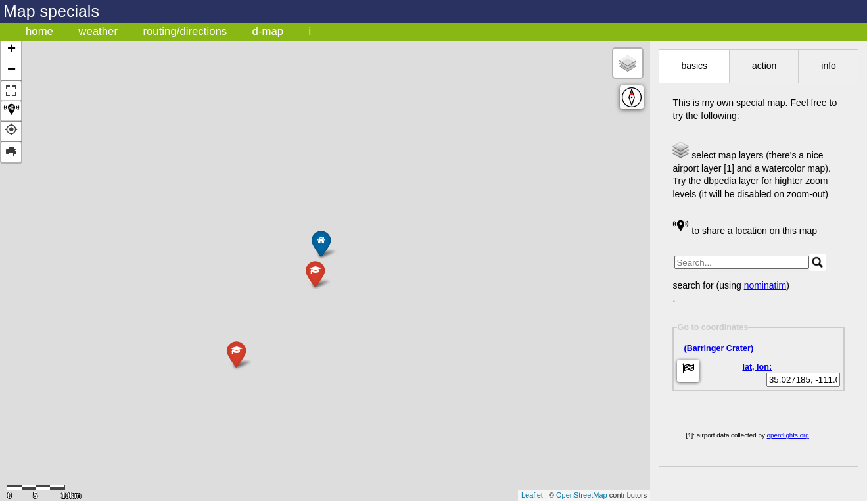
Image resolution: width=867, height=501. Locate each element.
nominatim (765, 285)
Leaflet (532, 495)
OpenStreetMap (581, 495)
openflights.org (788, 435)
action (764, 65)
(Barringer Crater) (718, 348)
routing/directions (185, 31)
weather (98, 31)
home (39, 31)
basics (694, 65)
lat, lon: (757, 366)
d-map (268, 31)
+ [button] (11, 50)
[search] (741, 262)
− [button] (11, 70)
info (828, 65)
